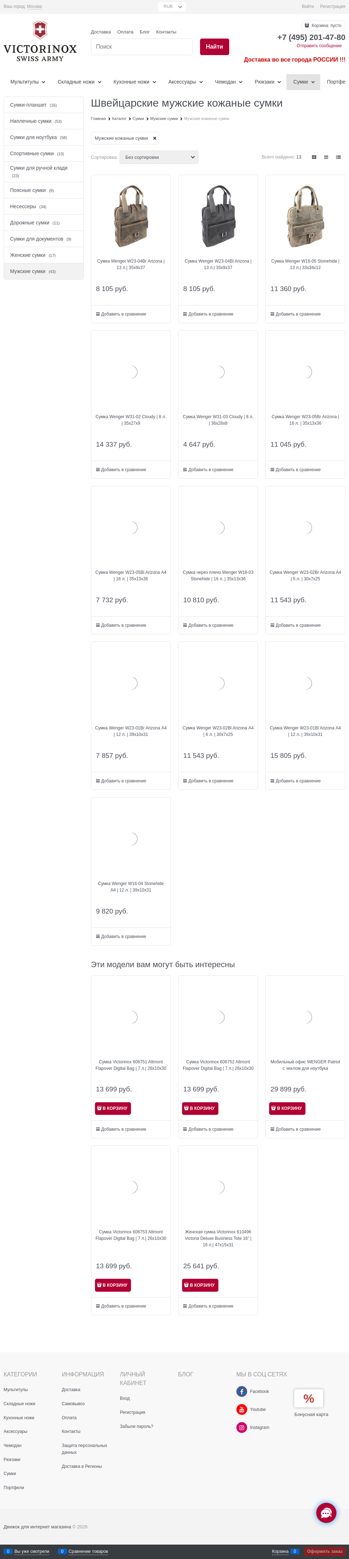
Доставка (101, 32)
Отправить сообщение (319, 45)
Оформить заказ (325, 1551)
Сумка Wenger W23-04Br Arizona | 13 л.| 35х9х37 (130, 264)
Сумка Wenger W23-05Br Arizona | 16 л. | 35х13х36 (305, 420)
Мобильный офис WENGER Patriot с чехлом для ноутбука (305, 1065)
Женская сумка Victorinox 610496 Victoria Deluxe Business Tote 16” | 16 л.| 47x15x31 (218, 1238)
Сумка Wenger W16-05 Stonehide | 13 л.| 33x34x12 (305, 264)
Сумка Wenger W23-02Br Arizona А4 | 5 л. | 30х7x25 (305, 575)
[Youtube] (241, 1409)
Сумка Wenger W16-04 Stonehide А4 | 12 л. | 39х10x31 (131, 887)
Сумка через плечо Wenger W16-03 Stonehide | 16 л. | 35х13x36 (218, 575)
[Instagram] (241, 1427)
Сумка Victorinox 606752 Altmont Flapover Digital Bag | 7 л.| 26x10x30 (218, 1065)
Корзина (280, 1551)
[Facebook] (241, 1391)
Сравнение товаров (88, 1551)
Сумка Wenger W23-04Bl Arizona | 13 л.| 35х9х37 (218, 264)
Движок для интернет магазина (37, 1526)
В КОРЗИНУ (115, 1108)
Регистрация (332, 6)
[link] (34, 6)
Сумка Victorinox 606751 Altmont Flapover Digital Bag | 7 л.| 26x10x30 (130, 1065)
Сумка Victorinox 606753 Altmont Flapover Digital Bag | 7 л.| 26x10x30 (130, 1235)
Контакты (166, 32)
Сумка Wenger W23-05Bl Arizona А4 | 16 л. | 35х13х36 (131, 575)
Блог (145, 32)
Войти (308, 6)
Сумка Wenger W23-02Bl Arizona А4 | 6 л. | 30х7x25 (218, 731)
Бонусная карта (311, 1414)
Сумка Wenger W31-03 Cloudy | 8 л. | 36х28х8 (218, 420)
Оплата (125, 32)
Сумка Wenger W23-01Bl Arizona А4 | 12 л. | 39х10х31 (305, 731)
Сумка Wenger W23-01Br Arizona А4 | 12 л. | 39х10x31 (131, 731)
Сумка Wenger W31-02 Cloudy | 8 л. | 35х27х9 (131, 420)
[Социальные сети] (326, 1513)
